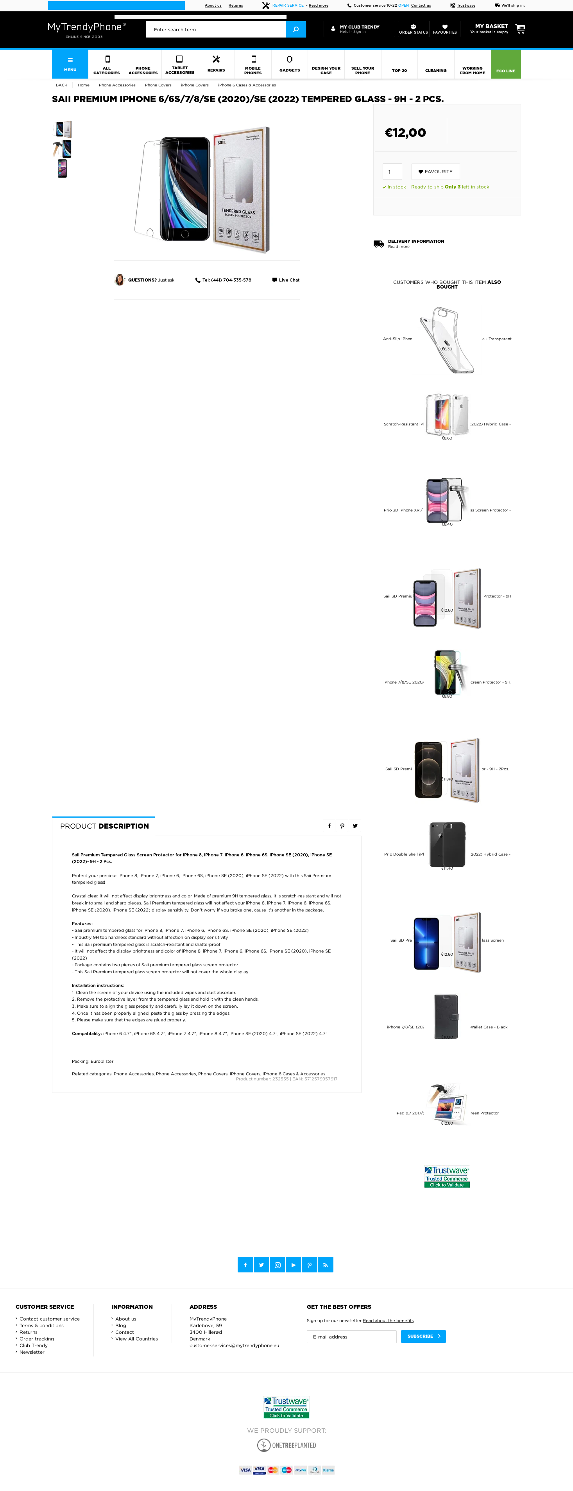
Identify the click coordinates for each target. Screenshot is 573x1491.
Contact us (421, 5)
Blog (120, 1325)
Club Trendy (34, 1345)
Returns (236, 5)
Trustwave (462, 5)
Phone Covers (212, 1073)
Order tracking (37, 1338)
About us (213, 5)
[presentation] (226, 29)
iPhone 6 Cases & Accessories (294, 1073)
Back (61, 85)
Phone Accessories (134, 1073)
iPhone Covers (245, 1073)
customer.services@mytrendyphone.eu (234, 1345)
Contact (124, 1332)
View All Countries (136, 1338)
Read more (318, 5)
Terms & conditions (42, 1325)
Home (84, 85)
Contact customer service (50, 1318)
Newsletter (32, 1352)
